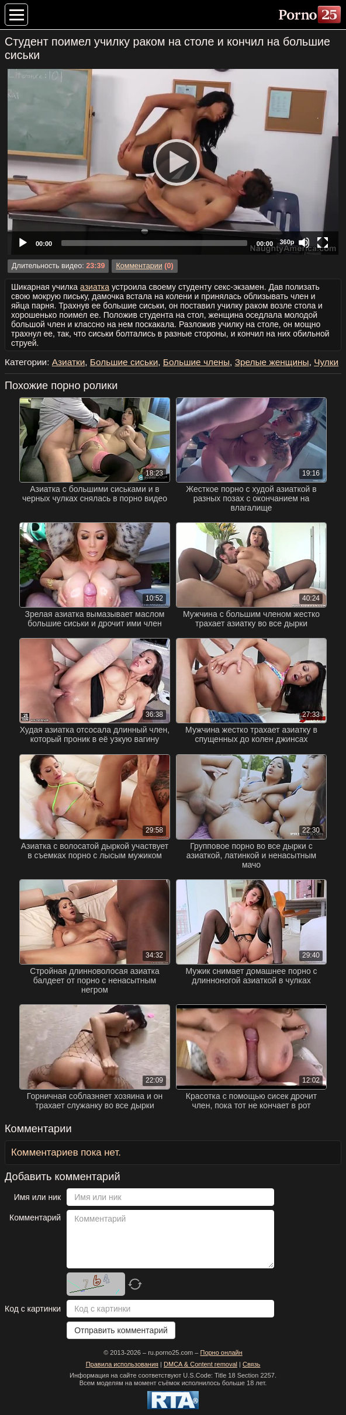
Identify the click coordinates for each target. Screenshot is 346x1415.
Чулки (326, 362)
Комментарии (139, 266)
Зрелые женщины (272, 362)
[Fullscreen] (322, 242)
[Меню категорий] (16, 15)
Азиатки (68, 362)
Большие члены (196, 362)
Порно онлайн (221, 1352)
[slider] (154, 243)
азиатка (94, 287)
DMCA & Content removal (200, 1364)
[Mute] (304, 242)
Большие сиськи (124, 362)
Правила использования (122, 1364)
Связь (251, 1364)
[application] (173, 162)
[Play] (173, 161)
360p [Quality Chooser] (286, 241)
